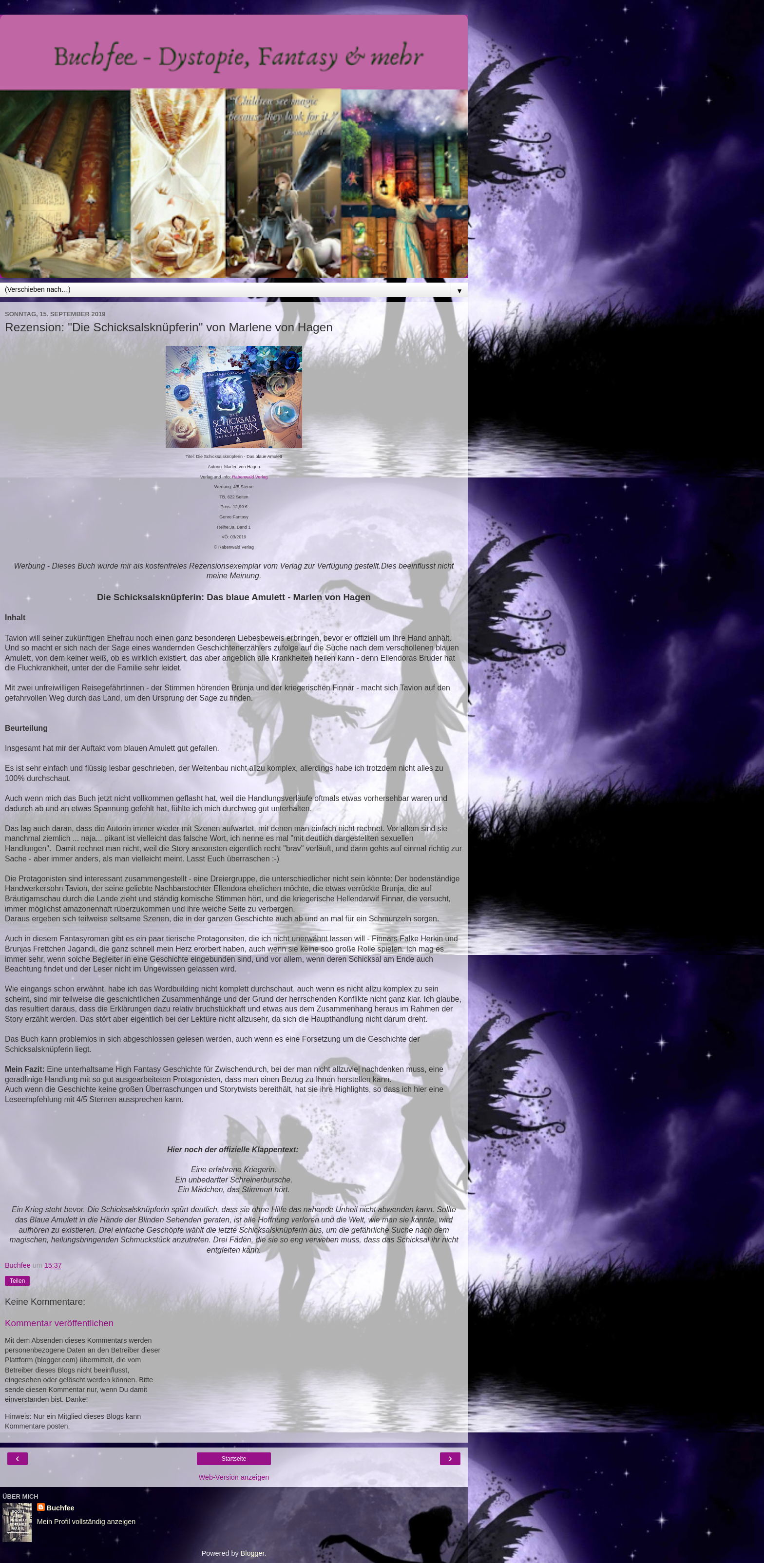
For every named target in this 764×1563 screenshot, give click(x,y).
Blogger (253, 1553)
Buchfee (61, 1508)
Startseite (234, 1458)
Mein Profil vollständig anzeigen (86, 1521)
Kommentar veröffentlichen (59, 1323)
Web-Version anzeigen (234, 1477)
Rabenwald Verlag (249, 477)
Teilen (17, 1280)
